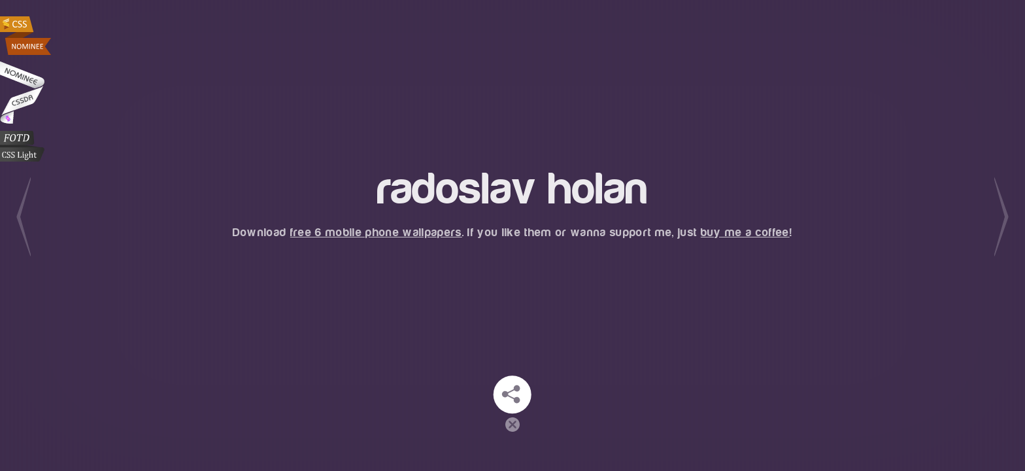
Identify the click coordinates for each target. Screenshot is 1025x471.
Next (1001, 216)
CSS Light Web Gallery (22, 146)
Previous (23, 216)
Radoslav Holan (26, 35)
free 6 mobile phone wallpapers (376, 232)
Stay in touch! (512, 394)
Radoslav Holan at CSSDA (22, 92)
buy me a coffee (745, 232)
